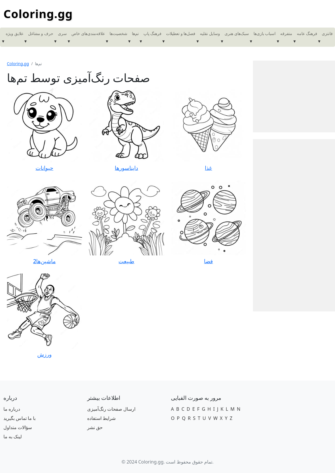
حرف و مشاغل (40, 33)
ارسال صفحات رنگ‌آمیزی (111, 409)
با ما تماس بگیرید (19, 418)
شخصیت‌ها (118, 33)
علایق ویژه (15, 33)
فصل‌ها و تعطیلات (180, 33)
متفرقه (286, 33)
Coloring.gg (38, 14)
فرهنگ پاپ (152, 33)
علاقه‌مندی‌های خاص (88, 33)
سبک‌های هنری (237, 33)
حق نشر (95, 427)
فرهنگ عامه (307, 33)
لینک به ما (12, 436)
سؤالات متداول (17, 427)
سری (62, 33)
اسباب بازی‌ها (265, 33)
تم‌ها (135, 33)
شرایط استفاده (101, 418)
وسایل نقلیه (210, 33)
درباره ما (11, 409)
